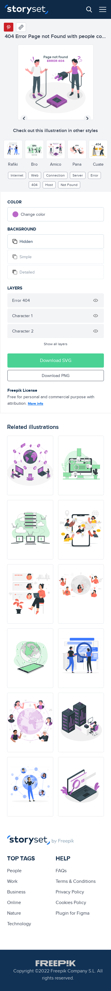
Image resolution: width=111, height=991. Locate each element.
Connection (55, 175)
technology (19, 923)
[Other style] (13, 149)
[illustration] (30, 465)
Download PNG (56, 375)
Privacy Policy (70, 891)
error (94, 175)
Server (78, 175)
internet (17, 175)
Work (12, 881)
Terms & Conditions (76, 881)
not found (69, 184)
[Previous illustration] (24, 118)
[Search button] (89, 9)
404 (34, 184)
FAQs (61, 870)
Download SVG (55, 360)
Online (14, 902)
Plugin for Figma (72, 913)
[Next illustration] (87, 118)
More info (35, 403)
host (49, 184)
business (16, 891)
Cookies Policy (71, 902)
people (14, 870)
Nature (14, 913)
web (34, 175)
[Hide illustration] (95, 300)
